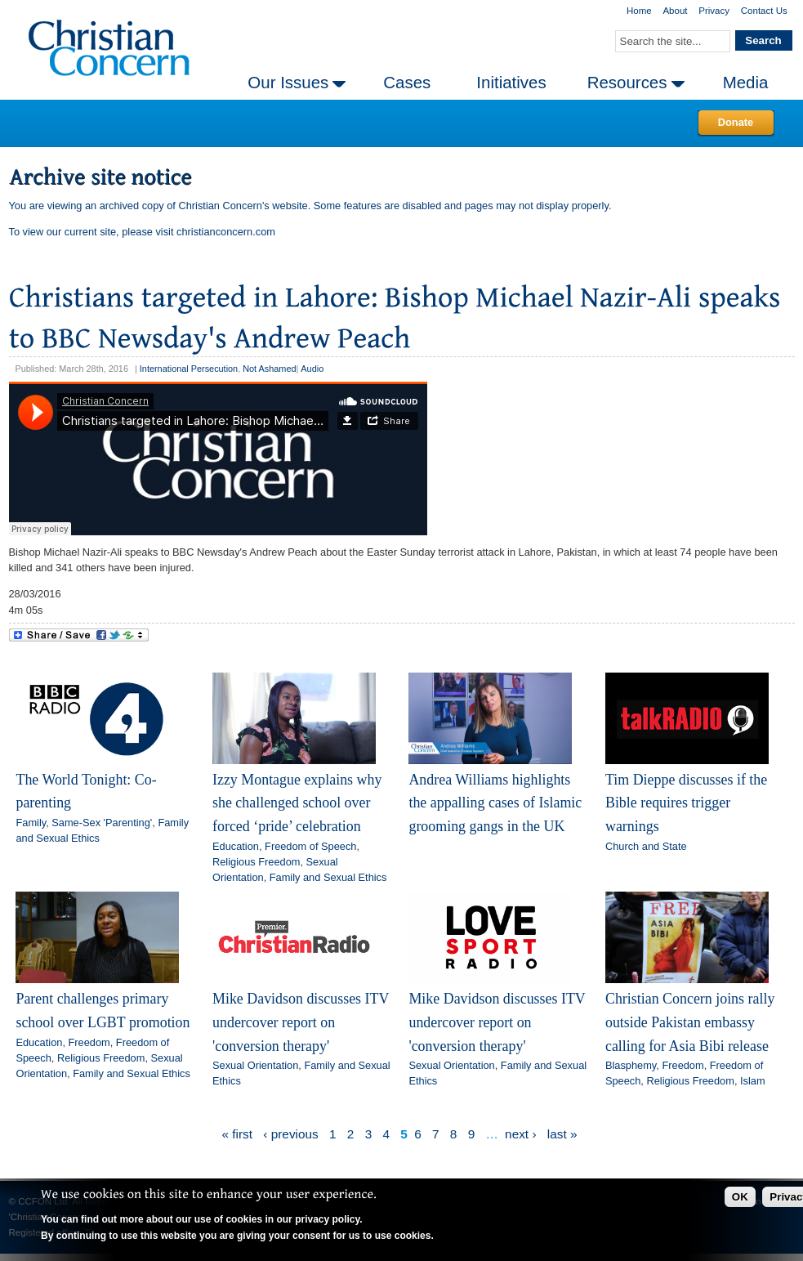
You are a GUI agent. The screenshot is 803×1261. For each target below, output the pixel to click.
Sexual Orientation (255, 1065)
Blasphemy (630, 1065)
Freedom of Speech (310, 846)
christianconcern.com (225, 232)
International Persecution (189, 368)
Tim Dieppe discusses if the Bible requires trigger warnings (686, 802)
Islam (752, 1081)
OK (740, 1197)
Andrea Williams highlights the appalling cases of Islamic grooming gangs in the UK (495, 802)
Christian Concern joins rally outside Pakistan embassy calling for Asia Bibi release (689, 1021)
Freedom (89, 1042)
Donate (735, 122)
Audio (312, 368)
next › (520, 1134)
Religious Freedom (256, 862)
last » (562, 1134)
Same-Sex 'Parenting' (101, 822)
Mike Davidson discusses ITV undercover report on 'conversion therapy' (300, 1021)
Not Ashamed (269, 368)
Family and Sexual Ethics (328, 877)
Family (31, 822)
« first (236, 1134)
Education (235, 846)
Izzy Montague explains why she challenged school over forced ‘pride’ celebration (296, 802)
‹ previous (290, 1134)
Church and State (646, 846)
